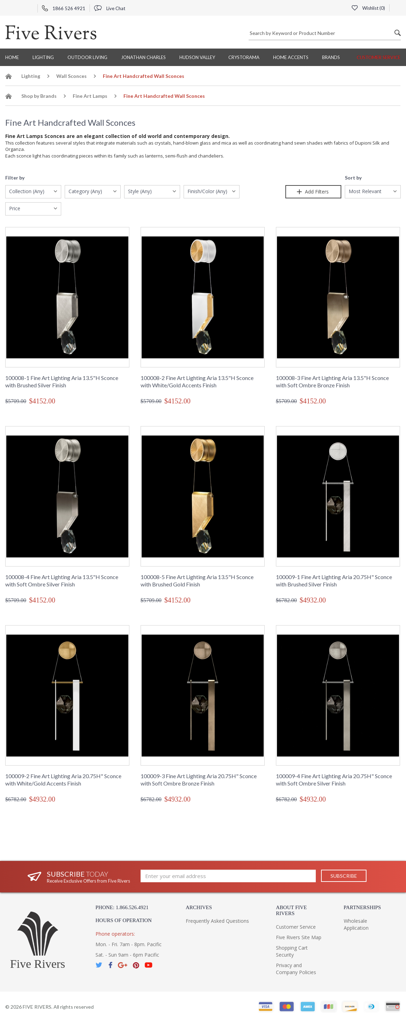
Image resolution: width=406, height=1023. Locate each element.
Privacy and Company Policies (296, 968)
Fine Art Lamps (90, 96)
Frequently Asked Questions (217, 921)
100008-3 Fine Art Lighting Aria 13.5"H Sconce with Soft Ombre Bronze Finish (332, 381)
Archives (199, 907)
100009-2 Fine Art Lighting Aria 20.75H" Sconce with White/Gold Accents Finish (63, 780)
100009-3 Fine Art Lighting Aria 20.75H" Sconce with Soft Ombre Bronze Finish (199, 780)
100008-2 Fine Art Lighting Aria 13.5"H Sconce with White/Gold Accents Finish (197, 381)
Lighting (43, 57)
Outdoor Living (87, 57)
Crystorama (243, 57)
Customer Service (378, 57)
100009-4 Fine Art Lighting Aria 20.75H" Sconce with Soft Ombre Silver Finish (334, 780)
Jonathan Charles (143, 57)
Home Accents (290, 57)
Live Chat (109, 8)
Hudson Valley (197, 57)
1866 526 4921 (63, 8)
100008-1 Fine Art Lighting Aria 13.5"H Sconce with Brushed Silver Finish (61, 381)
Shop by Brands (39, 96)
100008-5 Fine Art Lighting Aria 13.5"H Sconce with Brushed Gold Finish (197, 580)
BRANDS (331, 57)
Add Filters (313, 191)
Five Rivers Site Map (298, 937)
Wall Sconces (71, 76)
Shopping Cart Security (292, 951)
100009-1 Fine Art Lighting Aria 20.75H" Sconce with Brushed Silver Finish (334, 580)
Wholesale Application (356, 924)
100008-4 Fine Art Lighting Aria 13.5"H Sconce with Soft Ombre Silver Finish (61, 580)
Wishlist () (368, 8)
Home (12, 57)
